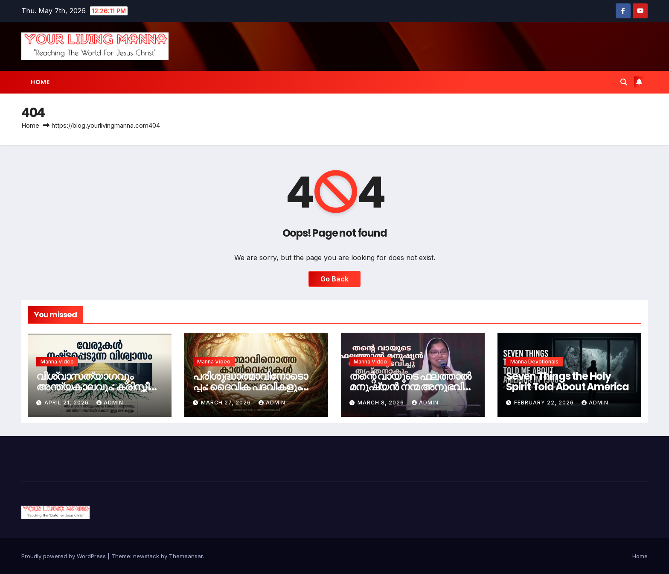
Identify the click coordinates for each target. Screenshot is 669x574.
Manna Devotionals (534, 361)
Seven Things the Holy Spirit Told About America (567, 381)
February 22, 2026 (545, 402)
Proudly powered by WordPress (64, 556)
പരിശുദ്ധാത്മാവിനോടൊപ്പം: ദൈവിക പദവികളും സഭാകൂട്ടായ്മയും (250, 386)
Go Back (334, 279)
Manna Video (57, 361)
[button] (623, 82)
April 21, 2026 (67, 402)
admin (109, 402)
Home (40, 82)
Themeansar (186, 556)
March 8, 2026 (382, 402)
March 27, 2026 (227, 402)
